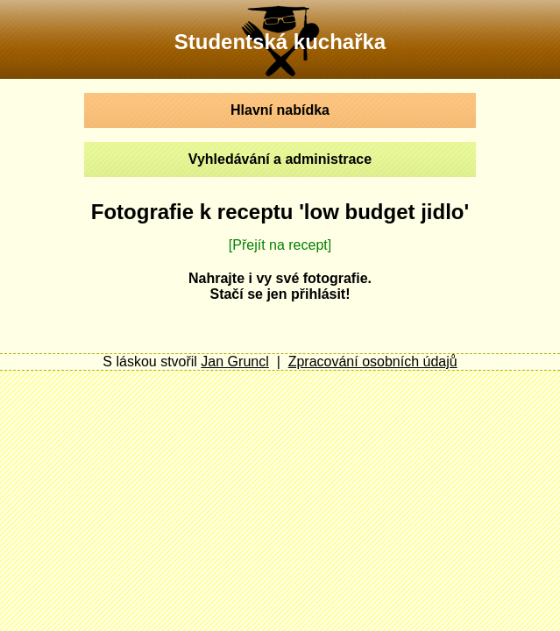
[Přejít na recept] (280, 245)
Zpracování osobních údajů (372, 361)
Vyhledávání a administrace (280, 159)
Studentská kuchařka (280, 41)
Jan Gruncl (234, 361)
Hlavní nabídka (280, 110)
